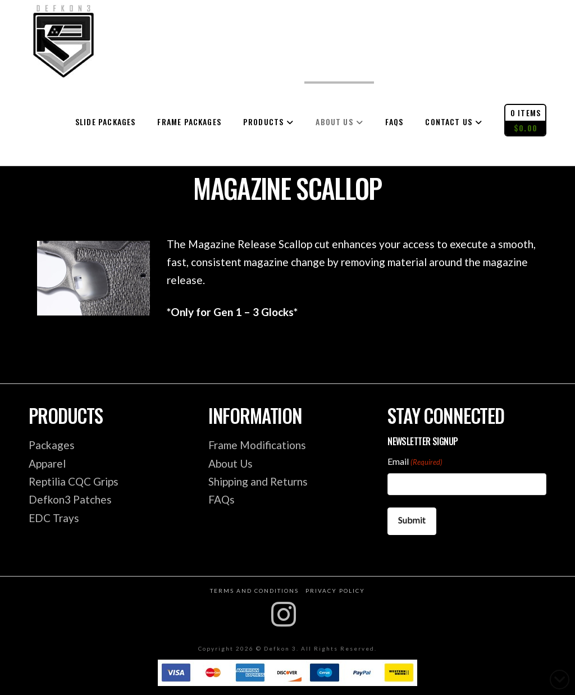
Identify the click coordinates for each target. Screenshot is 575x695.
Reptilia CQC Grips (73, 481)
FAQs (221, 499)
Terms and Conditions (254, 588)
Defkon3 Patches (70, 499)
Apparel (47, 463)
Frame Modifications (257, 444)
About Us (230, 463)
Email (414, 462)
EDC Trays (54, 517)
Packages (52, 444)
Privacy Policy (335, 588)
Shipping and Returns (258, 481)
